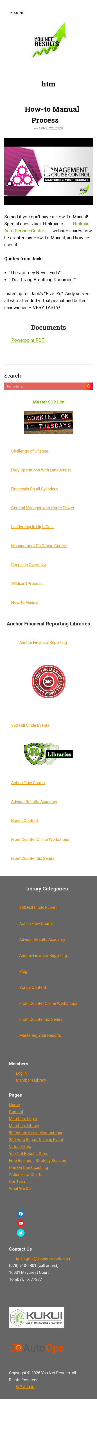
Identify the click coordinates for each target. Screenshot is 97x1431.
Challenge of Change (29, 451)
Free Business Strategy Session (37, 1160)
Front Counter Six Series (32, 858)
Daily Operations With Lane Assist (41, 470)
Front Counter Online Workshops (40, 839)
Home (14, 1104)
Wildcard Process (27, 583)
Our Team (17, 1181)
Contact (16, 1111)
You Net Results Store (28, 1153)
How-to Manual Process (52, 114)
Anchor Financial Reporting (43, 642)
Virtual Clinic (20, 1146)
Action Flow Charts (28, 782)
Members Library (31, 1080)
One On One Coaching (28, 1167)
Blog (23, 971)
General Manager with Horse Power (42, 507)
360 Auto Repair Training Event (36, 1139)
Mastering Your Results (40, 1035)
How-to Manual (24, 602)
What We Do (20, 1188)
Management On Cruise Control (39, 545)
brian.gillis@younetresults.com (43, 1258)
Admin (25, 1386)
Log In (21, 1073)
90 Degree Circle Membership (35, 1132)
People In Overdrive (28, 564)
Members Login (23, 1118)
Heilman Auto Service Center (46, 227)
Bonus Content (24, 820)
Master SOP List (49, 402)
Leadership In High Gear (32, 526)
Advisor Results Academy (34, 801)
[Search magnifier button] (89, 386)
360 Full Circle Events (30, 725)
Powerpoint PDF (27, 340)
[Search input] (45, 386)
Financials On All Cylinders (34, 489)
